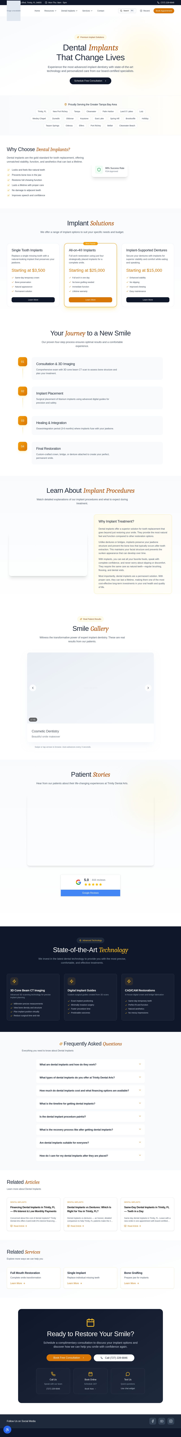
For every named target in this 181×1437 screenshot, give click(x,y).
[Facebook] (152, 1431)
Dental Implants (69, 11)
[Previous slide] (32, 697)
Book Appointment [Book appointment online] (164, 11)
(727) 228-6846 (165, 2)
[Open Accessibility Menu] (7, 1430)
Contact (100, 11)
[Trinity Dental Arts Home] (14, 11)
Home (37, 11)
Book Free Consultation (68, 1367)
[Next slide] (148, 697)
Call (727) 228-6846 (114, 1367)
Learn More (33, 312)
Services (87, 11)
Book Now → (90, 1398)
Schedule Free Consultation (90, 81)
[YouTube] (161, 1431)
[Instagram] (170, 1431)
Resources (50, 11)
